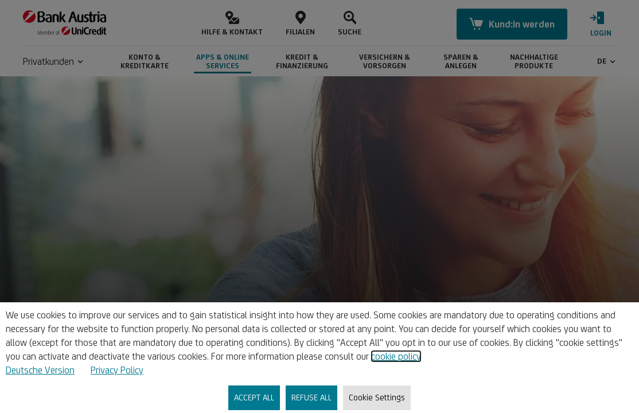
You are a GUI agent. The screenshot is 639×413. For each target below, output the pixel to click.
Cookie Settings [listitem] (377, 397)
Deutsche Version (40, 370)
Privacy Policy (117, 370)
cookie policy (396, 356)
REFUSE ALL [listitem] (311, 397)
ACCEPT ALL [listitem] (254, 397)
